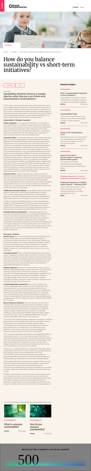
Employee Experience (68, 176)
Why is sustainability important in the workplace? (73, 94)
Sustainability (9, 85)
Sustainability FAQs (68, 114)
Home (6, 52)
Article (20, 85)
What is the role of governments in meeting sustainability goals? (71, 157)
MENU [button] (2, 6)
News (62, 195)
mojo (82, 7)
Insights (8, 45)
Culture (83, 178)
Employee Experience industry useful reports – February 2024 (73, 183)
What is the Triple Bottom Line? (71, 134)
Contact (75, 7)
